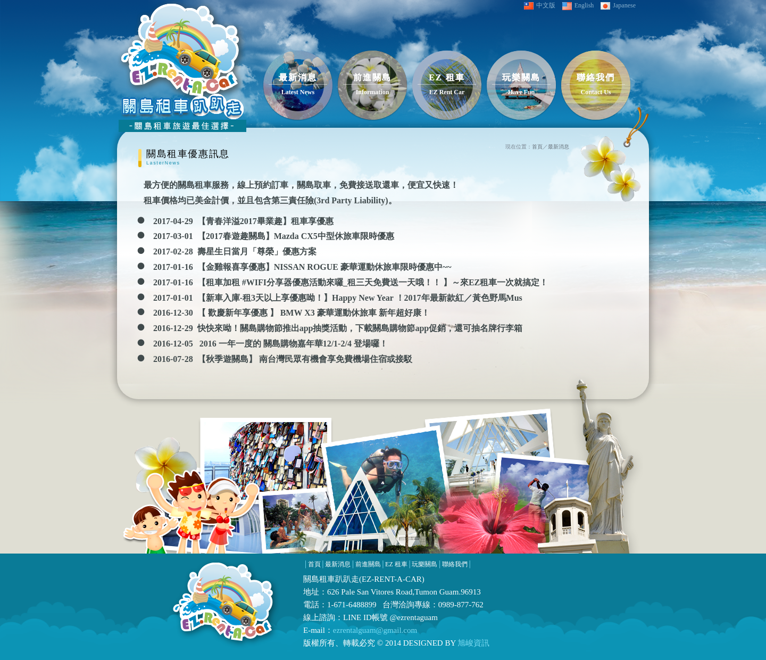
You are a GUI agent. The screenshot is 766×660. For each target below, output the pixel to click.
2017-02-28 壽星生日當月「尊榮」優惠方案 (235, 251)
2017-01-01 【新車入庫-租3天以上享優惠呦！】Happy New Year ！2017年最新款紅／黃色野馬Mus (337, 297)
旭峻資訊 (473, 643)
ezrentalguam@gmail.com (375, 630)
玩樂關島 (424, 564)
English (578, 6)
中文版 (539, 6)
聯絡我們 (455, 564)
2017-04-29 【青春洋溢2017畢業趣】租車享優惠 (243, 221)
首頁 (537, 147)
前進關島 (368, 564)
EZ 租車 (396, 564)
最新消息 (558, 147)
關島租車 (319, 579)
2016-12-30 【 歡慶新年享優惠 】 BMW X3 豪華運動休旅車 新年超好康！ (291, 312)
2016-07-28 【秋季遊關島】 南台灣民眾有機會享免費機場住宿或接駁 (282, 359)
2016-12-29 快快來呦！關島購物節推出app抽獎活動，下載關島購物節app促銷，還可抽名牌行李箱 (337, 328)
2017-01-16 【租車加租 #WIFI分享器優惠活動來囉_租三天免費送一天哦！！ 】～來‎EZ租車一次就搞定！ (350, 282)
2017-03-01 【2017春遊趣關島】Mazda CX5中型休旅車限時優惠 (273, 236)
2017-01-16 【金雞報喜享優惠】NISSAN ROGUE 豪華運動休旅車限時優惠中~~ (302, 266)
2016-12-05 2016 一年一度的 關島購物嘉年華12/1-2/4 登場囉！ (270, 343)
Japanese (618, 6)
